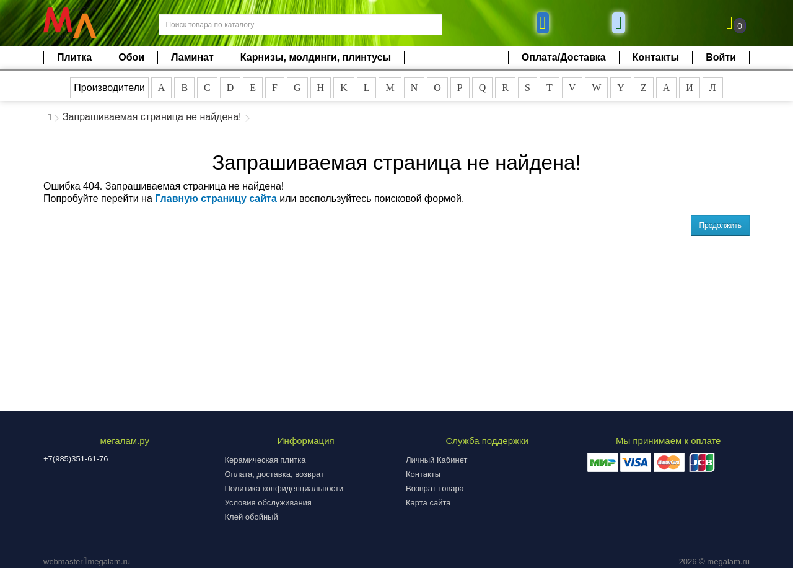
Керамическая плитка (265, 460)
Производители (109, 87)
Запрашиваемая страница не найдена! (152, 116)
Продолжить (720, 225)
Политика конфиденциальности (284, 488)
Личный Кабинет (436, 460)
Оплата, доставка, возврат (274, 474)
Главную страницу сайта (216, 198)
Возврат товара (435, 488)
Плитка (74, 57)
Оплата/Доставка (564, 57)
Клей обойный (251, 517)
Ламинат (192, 57)
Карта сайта (428, 502)
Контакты (656, 57)
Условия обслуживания (268, 502)
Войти (721, 57)
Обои (131, 57)
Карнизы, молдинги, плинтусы (315, 57)
